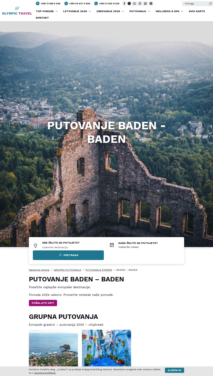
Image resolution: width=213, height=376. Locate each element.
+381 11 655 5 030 (48, 3)
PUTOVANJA (139, 11)
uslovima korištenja (44, 373)
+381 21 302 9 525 (106, 3)
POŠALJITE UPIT (43, 302)
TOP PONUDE (47, 11)
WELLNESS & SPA (169, 11)
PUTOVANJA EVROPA (98, 269)
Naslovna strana (39, 269)
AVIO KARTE (197, 11)
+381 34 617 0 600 (77, 3)
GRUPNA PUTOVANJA (67, 269)
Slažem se (174, 370)
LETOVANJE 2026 (77, 11)
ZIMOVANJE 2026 (110, 11)
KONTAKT (42, 17)
